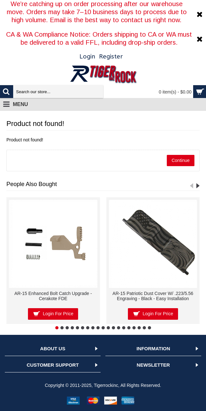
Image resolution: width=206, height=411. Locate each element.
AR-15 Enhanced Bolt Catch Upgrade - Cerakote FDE (53, 296)
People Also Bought (31, 184)
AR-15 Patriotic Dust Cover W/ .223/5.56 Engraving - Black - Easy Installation (152, 296)
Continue (181, 160)
